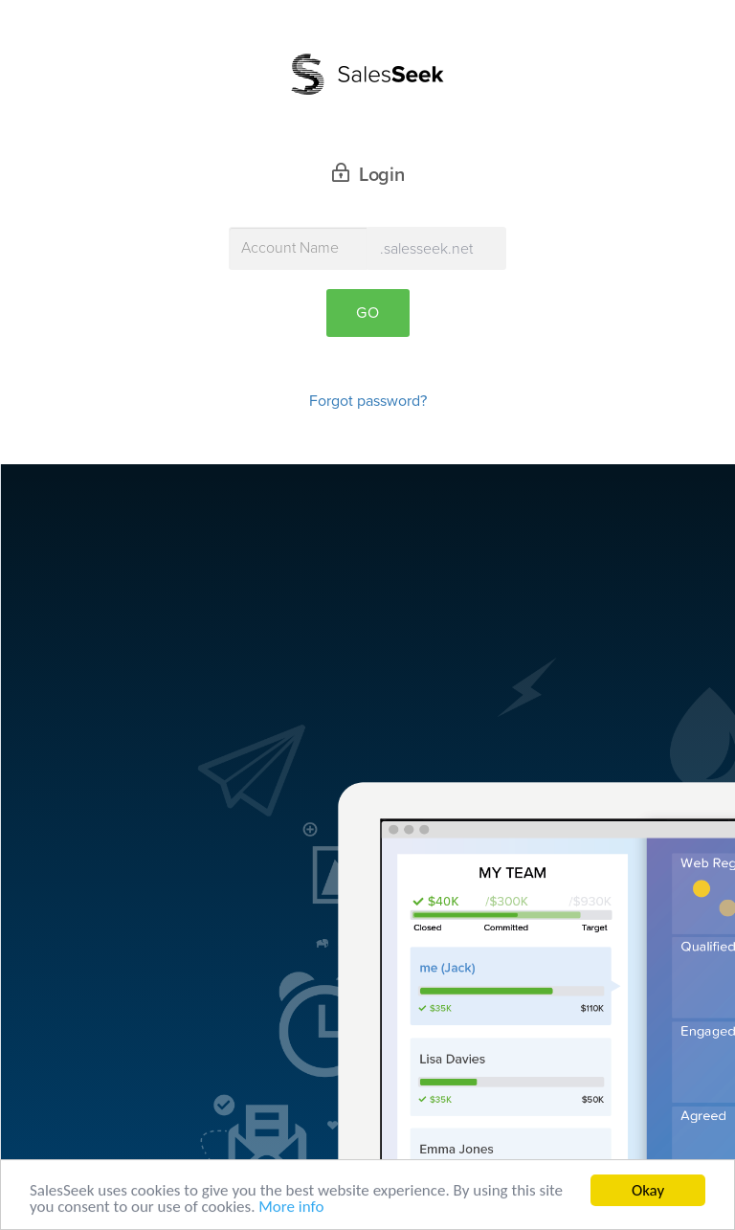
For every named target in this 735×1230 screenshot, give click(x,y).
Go (368, 313)
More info (290, 1207)
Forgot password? (368, 401)
